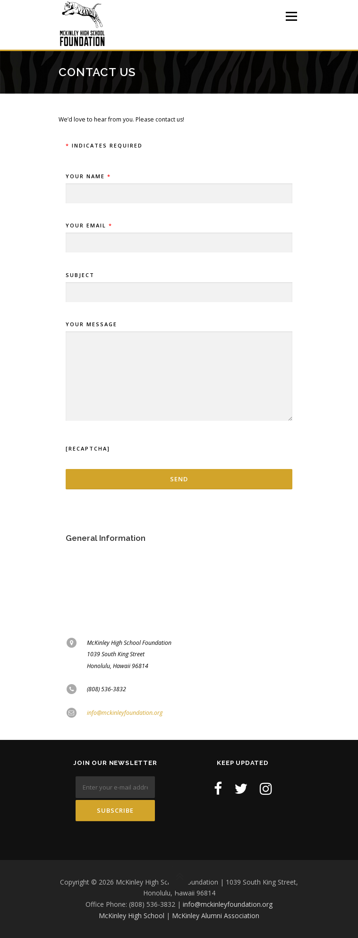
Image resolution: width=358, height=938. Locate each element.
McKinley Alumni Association (215, 915)
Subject (179, 283)
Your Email (179, 234)
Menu (290, 16)
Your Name (179, 185)
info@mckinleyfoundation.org (124, 713)
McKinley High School (131, 915)
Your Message (179, 372)
